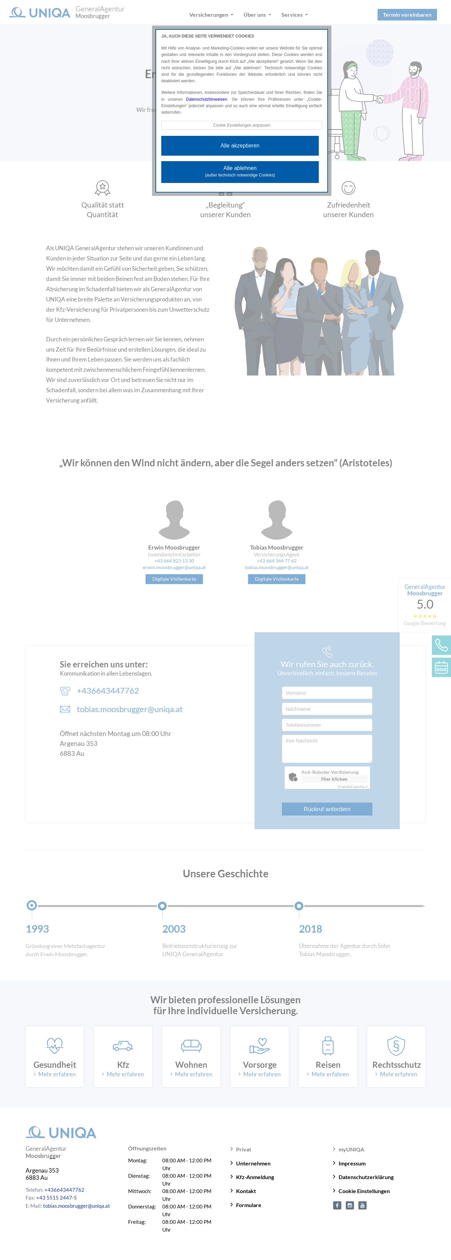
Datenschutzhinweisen (206, 99)
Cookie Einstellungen (364, 1191)
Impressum (352, 1163)
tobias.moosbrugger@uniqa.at (76, 1206)
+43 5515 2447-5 (56, 1197)
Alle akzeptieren (240, 145)
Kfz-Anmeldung (255, 1177)
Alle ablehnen (240, 171)
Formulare (248, 1205)
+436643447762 (64, 1190)
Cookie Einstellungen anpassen (241, 125)
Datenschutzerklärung (366, 1177)
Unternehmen (253, 1163)
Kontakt (246, 1191)
